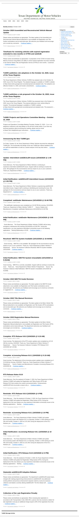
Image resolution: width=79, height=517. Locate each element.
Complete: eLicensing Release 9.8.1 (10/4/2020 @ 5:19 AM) (26, 355)
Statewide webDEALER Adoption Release (20, 472)
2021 (13, 21)
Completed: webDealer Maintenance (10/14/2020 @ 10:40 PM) (27, 200)
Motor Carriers (64, 43)
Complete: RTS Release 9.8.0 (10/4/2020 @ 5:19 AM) (24, 336)
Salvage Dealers (64, 47)
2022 (18, 21)
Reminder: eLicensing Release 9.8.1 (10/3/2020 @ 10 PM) (26, 413)
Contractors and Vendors (12, 487)
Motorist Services (11, 46)
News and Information (65, 45)
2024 (26, 21)
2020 (9, 21)
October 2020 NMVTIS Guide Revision (18, 279)
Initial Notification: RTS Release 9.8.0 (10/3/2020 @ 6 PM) (26, 453)
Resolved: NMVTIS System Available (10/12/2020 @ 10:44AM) (27, 239)
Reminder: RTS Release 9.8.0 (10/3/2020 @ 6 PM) (22, 393)
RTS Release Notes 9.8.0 (13, 374)
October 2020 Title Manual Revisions (18, 298)
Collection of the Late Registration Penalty (20, 493)
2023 (22, 21)
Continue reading (26, 43)
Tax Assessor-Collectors (12, 67)
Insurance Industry (65, 34)
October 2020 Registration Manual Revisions (21, 317)
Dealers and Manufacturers (13, 88)
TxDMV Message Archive (8, 513)
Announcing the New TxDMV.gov (16, 139)
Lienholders (63, 38)
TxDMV (18, 34)
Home (5, 21)
